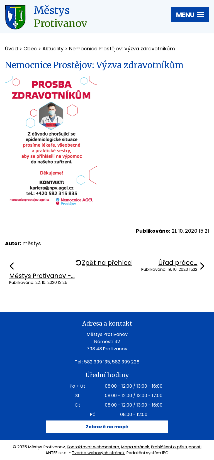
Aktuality (53, 48)
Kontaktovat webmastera (93, 447)
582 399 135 (97, 362)
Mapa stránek (135, 447)
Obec (30, 48)
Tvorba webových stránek (98, 453)
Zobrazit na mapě (107, 427)
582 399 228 (125, 362)
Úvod (11, 48)
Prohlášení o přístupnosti (176, 447)
